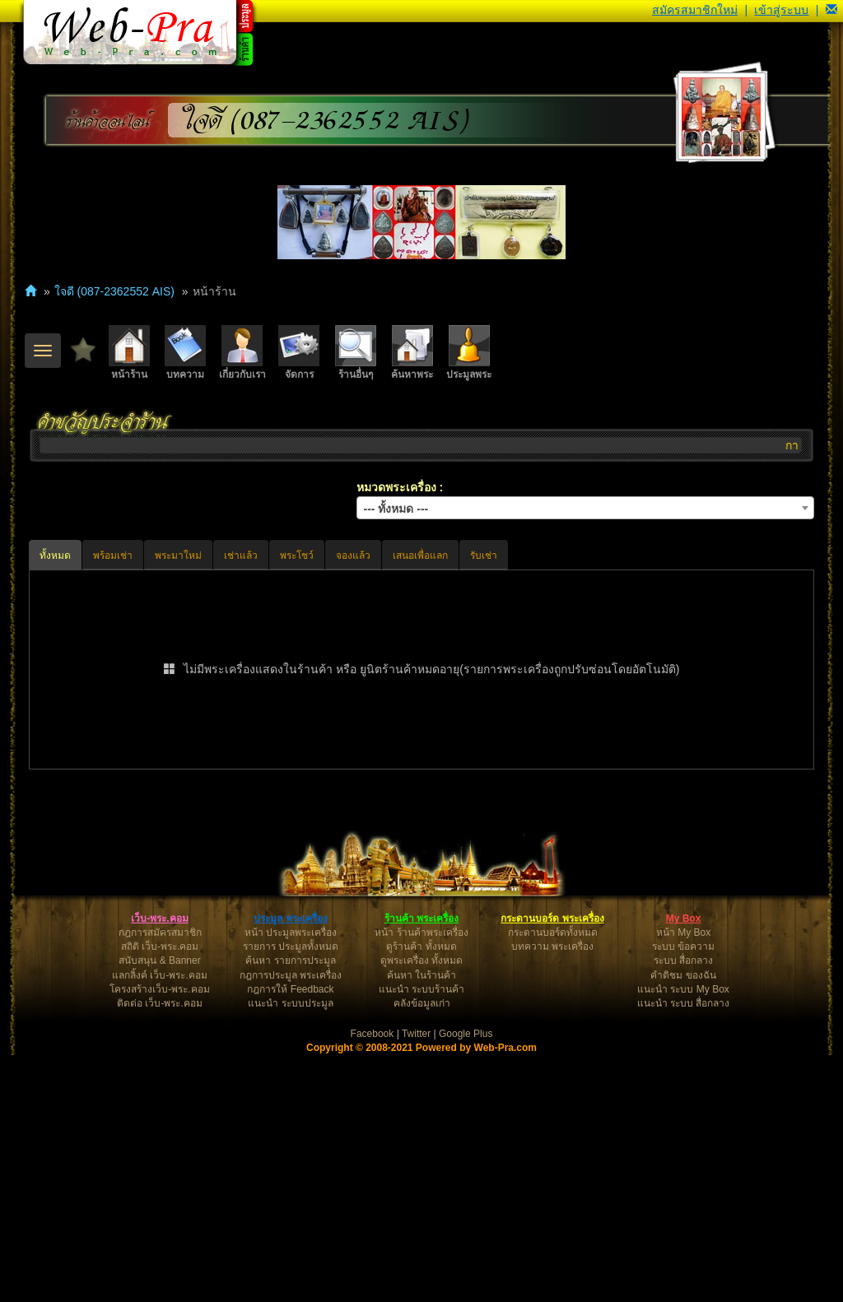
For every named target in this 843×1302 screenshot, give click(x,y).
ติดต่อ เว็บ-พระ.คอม (160, 1250)
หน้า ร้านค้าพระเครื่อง (421, 1179)
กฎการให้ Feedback (290, 1236)
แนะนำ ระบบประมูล (290, 1250)
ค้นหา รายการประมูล (290, 1207)
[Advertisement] (421, 901)
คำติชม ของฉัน (682, 1222)
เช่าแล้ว (241, 555)
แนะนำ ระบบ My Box (683, 1236)
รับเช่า (483, 555)
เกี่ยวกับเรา (242, 352)
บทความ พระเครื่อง (552, 1193)
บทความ (185, 352)
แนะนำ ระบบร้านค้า (421, 1236)
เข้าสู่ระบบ (781, 9)
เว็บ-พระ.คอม (159, 1165)
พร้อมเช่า (113, 555)
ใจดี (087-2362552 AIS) (325, 120)
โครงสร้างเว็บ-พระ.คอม (159, 1236)
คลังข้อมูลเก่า (422, 1250)
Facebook (372, 1280)
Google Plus (465, 1280)
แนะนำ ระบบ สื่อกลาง (683, 1250)
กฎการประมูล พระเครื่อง (291, 1222)
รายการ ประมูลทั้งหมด (290, 1193)
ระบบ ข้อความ (683, 1193)
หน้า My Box (683, 1179)
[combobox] (585, 507)
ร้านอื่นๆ (355, 352)
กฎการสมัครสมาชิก (160, 1179)
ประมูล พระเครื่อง (290, 1165)
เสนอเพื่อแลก (420, 555)
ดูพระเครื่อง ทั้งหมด (421, 1207)
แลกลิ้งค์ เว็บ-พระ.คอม (159, 1222)
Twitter (416, 1280)
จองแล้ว (353, 555)
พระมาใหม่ (178, 555)
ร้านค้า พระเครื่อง (421, 1165)
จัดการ (298, 352)
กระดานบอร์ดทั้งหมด (553, 1179)
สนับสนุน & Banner (159, 1207)
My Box (683, 1165)
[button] (831, 9)
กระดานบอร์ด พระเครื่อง (552, 1165)
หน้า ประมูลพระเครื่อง (291, 1179)
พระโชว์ (297, 555)
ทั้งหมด (55, 555)
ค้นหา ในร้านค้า (421, 1222)
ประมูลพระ (468, 352)
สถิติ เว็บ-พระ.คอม (160, 1193)
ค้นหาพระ (412, 352)
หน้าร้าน (129, 352)
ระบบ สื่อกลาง (683, 1207)
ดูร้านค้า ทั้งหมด (421, 1193)
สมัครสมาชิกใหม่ (695, 9)
